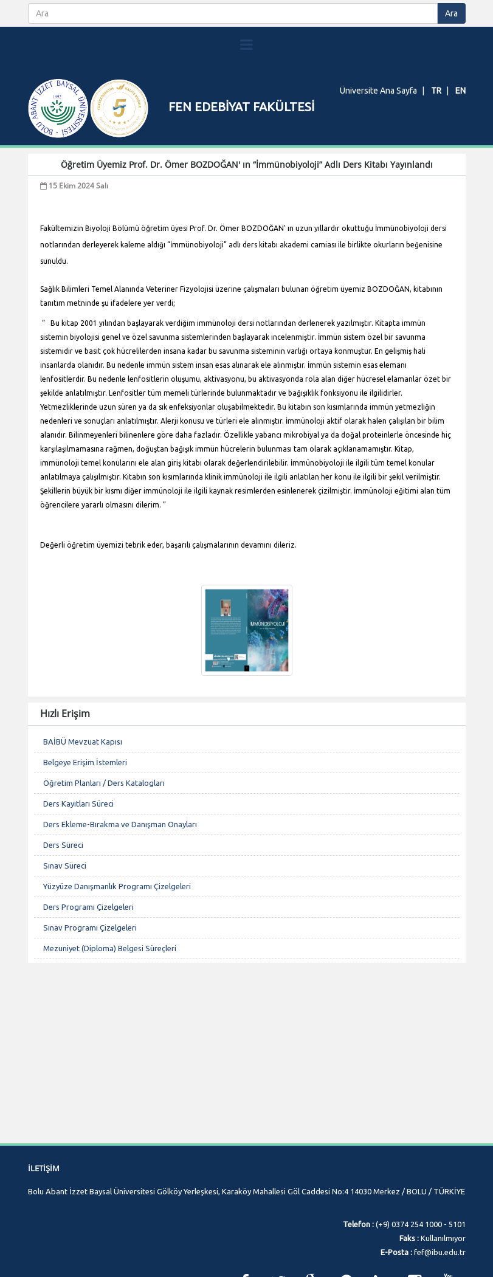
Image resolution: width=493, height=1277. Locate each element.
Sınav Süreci (64, 901)
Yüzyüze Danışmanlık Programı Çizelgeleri (117, 922)
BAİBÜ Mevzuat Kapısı (82, 777)
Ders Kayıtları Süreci (78, 839)
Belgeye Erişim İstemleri (85, 798)
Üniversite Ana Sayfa (378, 90)
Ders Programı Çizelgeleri (88, 942)
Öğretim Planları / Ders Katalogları (104, 818)
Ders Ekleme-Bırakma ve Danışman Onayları (120, 860)
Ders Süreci (63, 880)
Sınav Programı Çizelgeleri (90, 963)
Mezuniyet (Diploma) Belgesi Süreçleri (109, 984)
